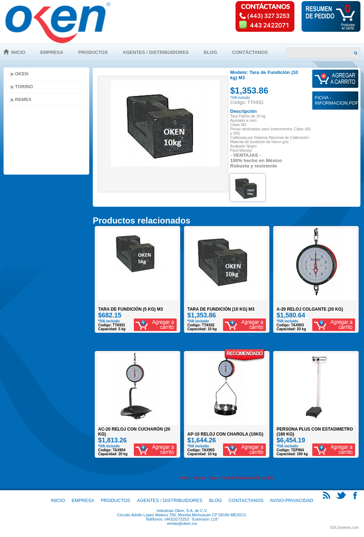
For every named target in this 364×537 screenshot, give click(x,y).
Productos (93, 52)
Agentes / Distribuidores (156, 52)
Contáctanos (250, 52)
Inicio (18, 52)
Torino (24, 86)
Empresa (51, 52)
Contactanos (245, 500)
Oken (22, 73)
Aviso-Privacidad (291, 500)
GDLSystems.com (344, 528)
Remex (23, 99)
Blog (210, 52)
